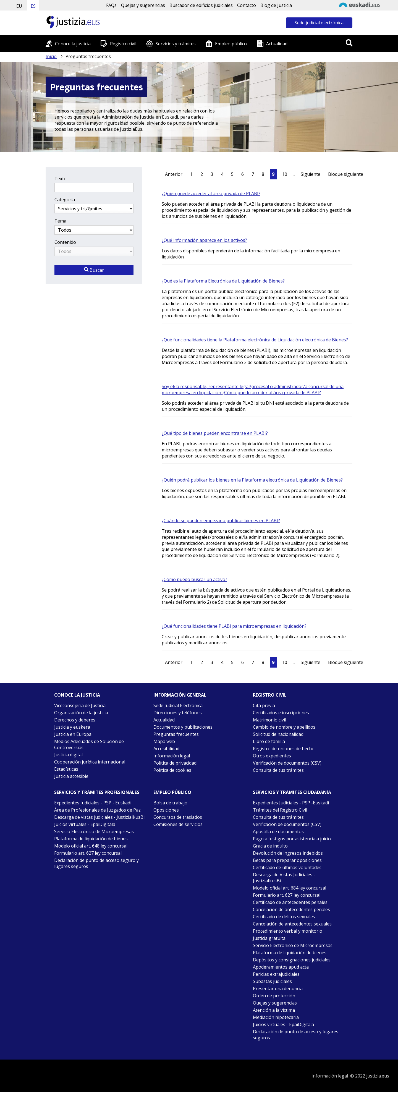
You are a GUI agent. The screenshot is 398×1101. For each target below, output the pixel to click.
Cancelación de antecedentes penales (291, 909)
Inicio (51, 56)
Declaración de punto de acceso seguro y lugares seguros (96, 863)
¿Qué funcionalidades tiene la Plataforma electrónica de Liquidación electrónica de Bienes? (255, 340)
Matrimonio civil (269, 720)
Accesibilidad (166, 749)
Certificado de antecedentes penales (290, 902)
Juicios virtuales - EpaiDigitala (84, 824)
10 (284, 174)
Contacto (246, 5)
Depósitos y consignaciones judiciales (292, 960)
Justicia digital (68, 755)
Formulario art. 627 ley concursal (88, 853)
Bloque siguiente (345, 174)
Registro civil (123, 44)
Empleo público (231, 44)
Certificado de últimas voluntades (287, 867)
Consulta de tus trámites (278, 770)
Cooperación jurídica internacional (89, 762)
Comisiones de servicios (178, 824)
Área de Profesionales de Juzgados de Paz (97, 810)
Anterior (173, 174)
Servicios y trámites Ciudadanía (292, 792)
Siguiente (310, 174)
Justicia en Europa (72, 734)
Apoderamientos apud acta (281, 967)
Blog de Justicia (276, 5)
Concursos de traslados (177, 817)
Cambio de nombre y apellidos (284, 727)
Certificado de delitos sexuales (284, 917)
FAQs (111, 5)
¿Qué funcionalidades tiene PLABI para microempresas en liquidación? (234, 626)
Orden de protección (274, 996)
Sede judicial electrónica (319, 23)
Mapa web (164, 741)
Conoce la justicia (73, 44)
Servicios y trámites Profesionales (96, 792)
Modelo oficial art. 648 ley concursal (90, 846)
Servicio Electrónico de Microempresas (94, 831)
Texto (60, 179)
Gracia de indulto (270, 846)
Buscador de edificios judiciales (201, 5)
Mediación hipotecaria (276, 1017)
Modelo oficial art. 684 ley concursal (289, 888)
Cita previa (264, 705)
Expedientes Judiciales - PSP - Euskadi (92, 803)
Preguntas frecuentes (176, 734)
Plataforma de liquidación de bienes (91, 839)
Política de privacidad (175, 763)
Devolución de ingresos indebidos (288, 853)
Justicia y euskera (72, 727)
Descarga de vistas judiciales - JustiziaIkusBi (99, 817)
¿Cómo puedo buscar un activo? (194, 579)
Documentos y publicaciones (183, 727)
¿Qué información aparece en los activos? (204, 240)
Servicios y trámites (176, 44)
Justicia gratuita (269, 938)
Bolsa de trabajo (170, 803)
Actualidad (276, 44)
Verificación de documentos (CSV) (287, 763)
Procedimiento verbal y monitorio (287, 931)
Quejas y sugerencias (143, 5)
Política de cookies (172, 770)
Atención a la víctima (274, 1010)
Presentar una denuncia (278, 988)
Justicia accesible (71, 776)
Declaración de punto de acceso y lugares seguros (295, 1035)
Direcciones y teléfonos (177, 713)
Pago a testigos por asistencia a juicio (292, 839)
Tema (60, 221)
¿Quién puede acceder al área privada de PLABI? (211, 193)
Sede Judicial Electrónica (178, 705)
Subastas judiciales (272, 981)
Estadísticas (66, 769)
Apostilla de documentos (278, 831)
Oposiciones (166, 810)
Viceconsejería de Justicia (80, 705)
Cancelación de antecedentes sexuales (292, 924)
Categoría (64, 200)
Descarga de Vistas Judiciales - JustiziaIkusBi (284, 878)
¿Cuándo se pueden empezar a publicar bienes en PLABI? (221, 520)
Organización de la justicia (81, 713)
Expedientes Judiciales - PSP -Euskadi (291, 803)
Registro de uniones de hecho (284, 749)
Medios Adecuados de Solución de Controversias (89, 744)
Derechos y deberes (74, 720)
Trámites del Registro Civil (280, 810)
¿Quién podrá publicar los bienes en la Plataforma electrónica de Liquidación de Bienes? (252, 480)
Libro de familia (269, 741)
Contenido (65, 242)
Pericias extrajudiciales (276, 974)
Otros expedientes (272, 756)
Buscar (94, 270)
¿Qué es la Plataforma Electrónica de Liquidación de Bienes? (223, 281)
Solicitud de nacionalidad (278, 734)
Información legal (171, 756)
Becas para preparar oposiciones (287, 860)
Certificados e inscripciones (281, 713)
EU (19, 6)
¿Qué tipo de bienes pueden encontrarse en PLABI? (215, 433)
